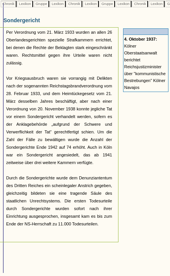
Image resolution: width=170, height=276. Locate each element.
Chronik (8, 4)
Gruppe (41, 4)
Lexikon (25, 4)
